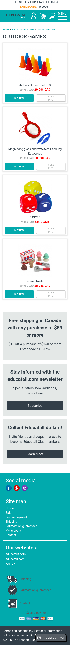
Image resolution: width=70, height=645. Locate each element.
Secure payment (16, 517)
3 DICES (35, 217)
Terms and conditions (17, 631)
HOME (6, 29)
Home (10, 508)
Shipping (11, 521)
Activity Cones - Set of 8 (35, 85)
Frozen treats (35, 281)
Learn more (35, 454)
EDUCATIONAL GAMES (22, 29)
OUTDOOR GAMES (46, 29)
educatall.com (15, 559)
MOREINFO (51, 98)
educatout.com (16, 554)
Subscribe (35, 406)
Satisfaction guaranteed (21, 526)
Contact (11, 535)
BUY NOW (19, 98)
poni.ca (10, 564)
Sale (8, 512)
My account (13, 530)
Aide (50, 637)
